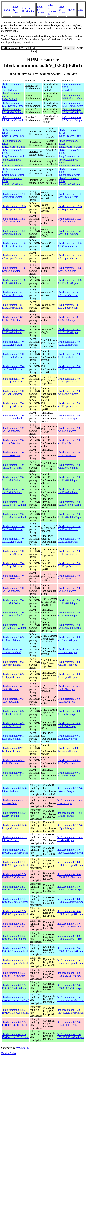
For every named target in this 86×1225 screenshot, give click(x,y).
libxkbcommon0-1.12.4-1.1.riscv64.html (14, 839)
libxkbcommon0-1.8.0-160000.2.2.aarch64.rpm (70, 900)
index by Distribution (28, 9)
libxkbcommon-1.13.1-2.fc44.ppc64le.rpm (70, 208)
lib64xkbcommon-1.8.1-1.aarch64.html (12, 104)
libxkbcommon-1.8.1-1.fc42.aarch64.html (13, 294)
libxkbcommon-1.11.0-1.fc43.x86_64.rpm (70, 281)
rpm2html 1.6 (23, 1047)
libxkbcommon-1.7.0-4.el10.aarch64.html (13, 343)
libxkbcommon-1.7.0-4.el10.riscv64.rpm (69, 417)
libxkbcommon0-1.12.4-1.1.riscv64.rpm (70, 839)
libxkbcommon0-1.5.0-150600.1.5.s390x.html (14, 974)
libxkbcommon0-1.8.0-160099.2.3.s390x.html (14, 876)
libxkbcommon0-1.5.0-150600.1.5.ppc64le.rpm (70, 962)
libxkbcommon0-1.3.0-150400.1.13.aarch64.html (15, 999)
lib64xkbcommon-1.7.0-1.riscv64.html (12, 119)
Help (80, 9)
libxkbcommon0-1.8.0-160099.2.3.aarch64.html (15, 851)
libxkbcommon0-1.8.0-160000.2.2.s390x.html (14, 925)
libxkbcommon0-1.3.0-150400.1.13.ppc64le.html (15, 1011)
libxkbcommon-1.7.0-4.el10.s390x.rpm (69, 429)
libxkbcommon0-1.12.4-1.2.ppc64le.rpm (70, 826)
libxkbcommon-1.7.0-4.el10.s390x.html (13, 429)
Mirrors (72, 9)
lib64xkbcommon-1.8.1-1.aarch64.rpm (72, 104)
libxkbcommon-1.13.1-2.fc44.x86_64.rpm (70, 232)
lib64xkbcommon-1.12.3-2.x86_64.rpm (73, 96)
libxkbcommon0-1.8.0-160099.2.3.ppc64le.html (15, 863)
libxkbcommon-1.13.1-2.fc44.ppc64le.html (14, 208)
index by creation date (52, 9)
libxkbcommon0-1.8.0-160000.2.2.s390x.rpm (69, 925)
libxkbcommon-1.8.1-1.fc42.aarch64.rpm (69, 294)
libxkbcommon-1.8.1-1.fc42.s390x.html (13, 318)
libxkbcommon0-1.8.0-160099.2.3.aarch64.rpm (70, 851)
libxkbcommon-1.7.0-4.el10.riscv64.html (13, 417)
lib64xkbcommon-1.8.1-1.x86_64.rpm (72, 111)
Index (7, 9)
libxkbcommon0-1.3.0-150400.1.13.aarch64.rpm (70, 999)
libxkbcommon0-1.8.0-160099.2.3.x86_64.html (14, 888)
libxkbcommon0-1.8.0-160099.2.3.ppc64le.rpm (70, 863)
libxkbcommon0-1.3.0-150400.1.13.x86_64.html (15, 1036)
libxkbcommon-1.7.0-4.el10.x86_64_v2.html (14, 503)
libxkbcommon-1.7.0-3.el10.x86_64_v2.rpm (69, 626)
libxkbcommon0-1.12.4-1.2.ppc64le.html (14, 826)
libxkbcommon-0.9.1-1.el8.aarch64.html (13, 737)
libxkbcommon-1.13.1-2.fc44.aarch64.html (14, 195)
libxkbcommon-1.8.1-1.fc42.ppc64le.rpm (69, 306)
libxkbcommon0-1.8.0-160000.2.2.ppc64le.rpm (70, 913)
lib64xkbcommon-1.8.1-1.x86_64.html (12, 111)
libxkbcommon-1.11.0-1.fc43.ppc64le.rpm (70, 257)
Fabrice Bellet (8, 1053)
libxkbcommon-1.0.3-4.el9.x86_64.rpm (69, 712)
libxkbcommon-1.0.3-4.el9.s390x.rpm (69, 688)
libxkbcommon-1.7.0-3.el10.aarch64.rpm (69, 528)
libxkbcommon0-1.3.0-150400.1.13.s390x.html (14, 1023)
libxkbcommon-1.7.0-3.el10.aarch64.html (13, 528)
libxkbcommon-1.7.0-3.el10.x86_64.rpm (69, 602)
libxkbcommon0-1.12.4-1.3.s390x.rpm (70, 802)
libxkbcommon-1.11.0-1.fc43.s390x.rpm (70, 269)
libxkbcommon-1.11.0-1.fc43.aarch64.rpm (70, 245)
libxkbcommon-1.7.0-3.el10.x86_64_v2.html (14, 626)
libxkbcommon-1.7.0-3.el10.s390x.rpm (69, 577)
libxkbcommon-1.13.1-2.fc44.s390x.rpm (70, 220)
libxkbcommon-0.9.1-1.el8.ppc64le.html (13, 749)
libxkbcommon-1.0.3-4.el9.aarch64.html (13, 638)
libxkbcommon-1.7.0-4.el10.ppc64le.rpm (69, 380)
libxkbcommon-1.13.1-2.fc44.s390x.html (14, 220)
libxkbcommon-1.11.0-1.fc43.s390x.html (14, 269)
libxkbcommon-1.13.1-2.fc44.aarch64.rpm (70, 195)
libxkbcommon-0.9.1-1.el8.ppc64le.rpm (69, 749)
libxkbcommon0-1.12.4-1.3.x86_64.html (14, 814)
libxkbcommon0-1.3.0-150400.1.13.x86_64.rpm (70, 1036)
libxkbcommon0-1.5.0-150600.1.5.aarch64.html (15, 950)
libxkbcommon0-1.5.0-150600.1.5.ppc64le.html (15, 962)
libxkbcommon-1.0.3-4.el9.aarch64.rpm (69, 638)
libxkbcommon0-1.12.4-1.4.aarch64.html (14, 789)
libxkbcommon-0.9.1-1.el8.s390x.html (13, 762)
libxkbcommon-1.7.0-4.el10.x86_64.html (13, 466)
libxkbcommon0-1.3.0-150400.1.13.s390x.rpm (69, 1023)
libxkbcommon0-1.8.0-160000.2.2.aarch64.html (15, 900)
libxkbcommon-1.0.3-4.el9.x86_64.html (13, 712)
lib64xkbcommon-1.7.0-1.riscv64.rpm (72, 119)
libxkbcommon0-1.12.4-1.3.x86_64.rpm (70, 814)
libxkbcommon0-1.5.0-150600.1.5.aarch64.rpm (70, 950)
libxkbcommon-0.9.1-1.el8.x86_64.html (13, 774)
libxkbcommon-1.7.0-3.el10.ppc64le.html (13, 552)
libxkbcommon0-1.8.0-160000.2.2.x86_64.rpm (69, 937)
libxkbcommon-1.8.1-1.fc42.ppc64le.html (13, 306)
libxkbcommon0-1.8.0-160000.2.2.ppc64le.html (15, 913)
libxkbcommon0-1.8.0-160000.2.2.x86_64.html (14, 937)
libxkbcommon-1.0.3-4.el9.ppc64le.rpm (69, 663)
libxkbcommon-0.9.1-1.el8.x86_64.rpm (69, 774)
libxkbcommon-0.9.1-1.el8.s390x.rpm (69, 762)
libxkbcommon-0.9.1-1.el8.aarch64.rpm (69, 737)
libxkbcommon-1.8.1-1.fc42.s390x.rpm (69, 318)
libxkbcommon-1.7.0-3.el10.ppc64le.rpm (69, 552)
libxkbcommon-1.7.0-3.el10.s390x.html (13, 577)
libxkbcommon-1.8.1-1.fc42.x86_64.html (13, 331)
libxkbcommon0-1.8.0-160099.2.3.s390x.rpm (69, 876)
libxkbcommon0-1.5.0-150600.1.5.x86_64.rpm (69, 986)
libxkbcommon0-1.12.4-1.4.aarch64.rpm (70, 789)
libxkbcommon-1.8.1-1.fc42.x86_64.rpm (69, 331)
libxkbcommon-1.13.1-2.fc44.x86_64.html (14, 232)
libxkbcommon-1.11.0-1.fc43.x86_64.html (14, 281)
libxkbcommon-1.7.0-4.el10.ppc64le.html (13, 380)
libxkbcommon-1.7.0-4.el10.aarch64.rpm (69, 343)
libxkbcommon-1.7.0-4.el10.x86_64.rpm (69, 466)
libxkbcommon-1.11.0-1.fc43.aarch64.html (14, 245)
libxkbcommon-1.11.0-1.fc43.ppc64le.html (14, 257)
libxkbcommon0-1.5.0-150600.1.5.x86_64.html (14, 986)
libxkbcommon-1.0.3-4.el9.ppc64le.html (13, 663)
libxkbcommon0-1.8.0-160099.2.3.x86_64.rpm (69, 888)
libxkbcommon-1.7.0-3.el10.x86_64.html (13, 602)
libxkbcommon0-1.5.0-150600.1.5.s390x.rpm (69, 974)
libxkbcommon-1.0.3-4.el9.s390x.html (13, 688)
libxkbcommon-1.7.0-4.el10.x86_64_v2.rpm (69, 503)
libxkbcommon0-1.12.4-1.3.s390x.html (14, 802)
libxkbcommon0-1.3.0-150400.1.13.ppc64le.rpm (70, 1011)
